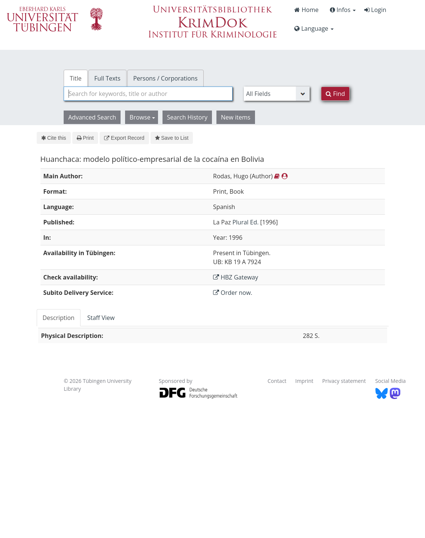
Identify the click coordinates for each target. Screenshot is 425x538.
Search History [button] (187, 117)
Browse (142, 117)
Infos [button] (343, 10)
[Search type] (277, 94)
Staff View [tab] (101, 318)
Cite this (53, 138)
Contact (277, 380)
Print (85, 138)
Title (76, 78)
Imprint (304, 380)
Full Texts (107, 78)
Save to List (172, 138)
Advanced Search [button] (92, 117)
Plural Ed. (246, 222)
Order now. (232, 292)
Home (306, 10)
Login (375, 10)
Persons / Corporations (165, 78)
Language (313, 28)
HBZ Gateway (235, 277)
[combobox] (148, 94)
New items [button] (236, 117)
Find (335, 94)
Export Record (124, 138)
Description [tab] (59, 318)
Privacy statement (344, 380)
